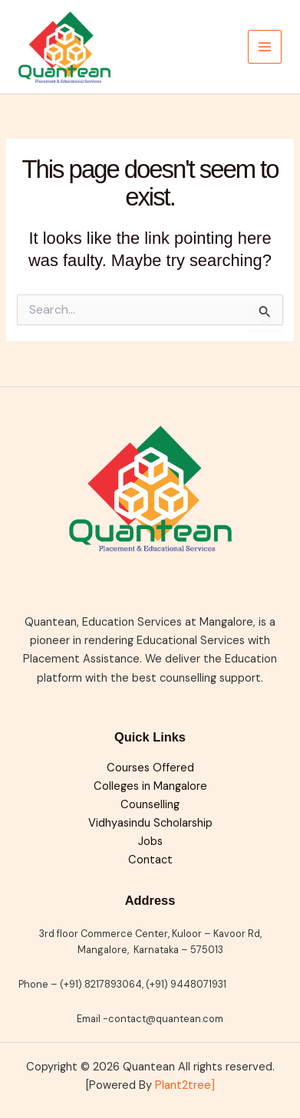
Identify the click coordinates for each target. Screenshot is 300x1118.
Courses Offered (150, 768)
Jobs (150, 841)
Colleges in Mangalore (150, 786)
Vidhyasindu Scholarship (150, 823)
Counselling (150, 804)
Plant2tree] (185, 1085)
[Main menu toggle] (265, 47)
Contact (150, 860)
